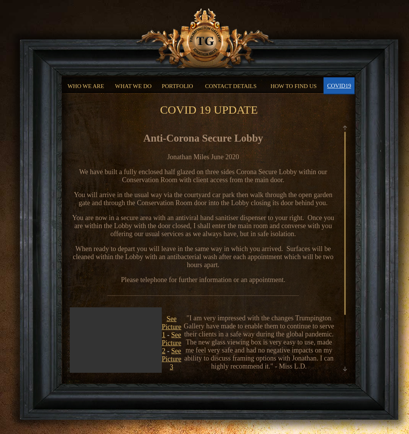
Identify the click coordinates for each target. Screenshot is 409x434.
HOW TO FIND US (294, 86)
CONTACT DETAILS (230, 86)
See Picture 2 (171, 343)
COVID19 (339, 86)
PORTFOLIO (177, 86)
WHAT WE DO (133, 86)
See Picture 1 (171, 327)
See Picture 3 (171, 359)
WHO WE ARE (85, 86)
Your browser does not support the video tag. (116, 368)
